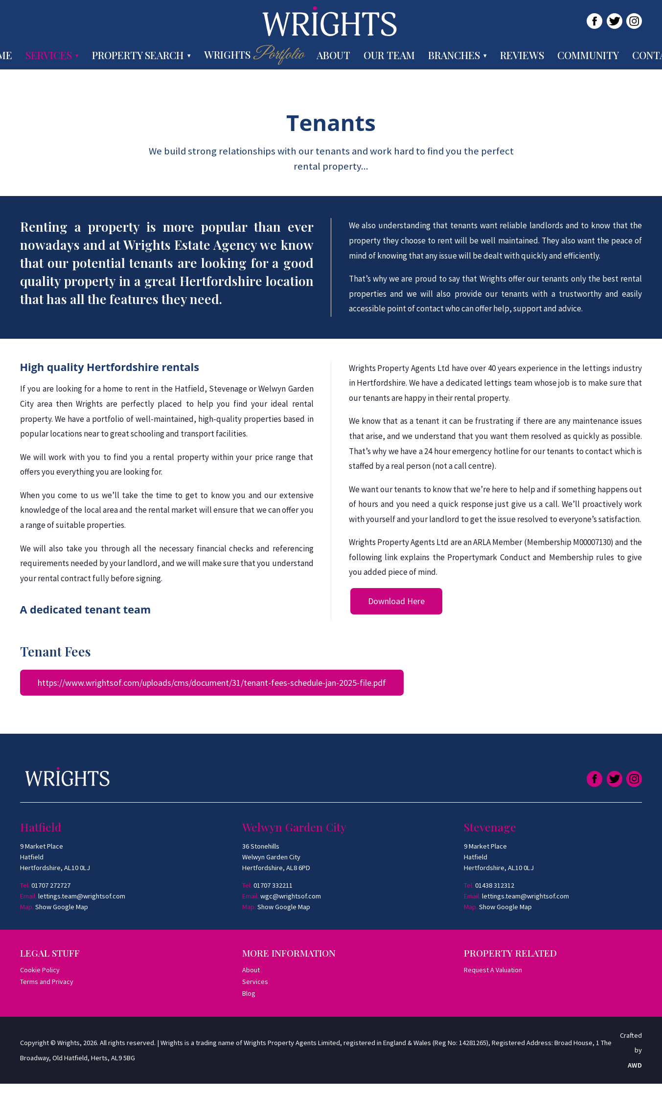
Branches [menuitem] (454, 55)
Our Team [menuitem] (389, 55)
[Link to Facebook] (594, 21)
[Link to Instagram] (634, 21)
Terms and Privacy (46, 981)
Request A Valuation (493, 969)
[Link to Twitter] (614, 21)
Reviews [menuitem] (522, 55)
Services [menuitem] (48, 55)
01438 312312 (494, 885)
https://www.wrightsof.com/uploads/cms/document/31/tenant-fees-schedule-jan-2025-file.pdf (212, 682)
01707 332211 (273, 885)
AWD (635, 1065)
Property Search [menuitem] (137, 55)
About (251, 969)
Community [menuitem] (588, 55)
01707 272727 (50, 885)
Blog (248, 993)
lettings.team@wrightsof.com (81, 896)
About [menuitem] (333, 55)
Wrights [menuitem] (253, 55)
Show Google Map (61, 906)
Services (255, 981)
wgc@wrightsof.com (290, 896)
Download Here (396, 601)
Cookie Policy (40, 969)
